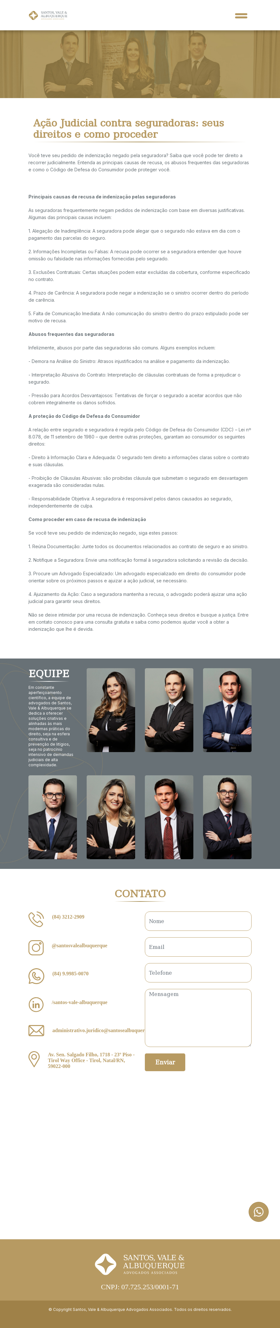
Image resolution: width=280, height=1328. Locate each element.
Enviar (165, 1062)
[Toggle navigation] (241, 15)
